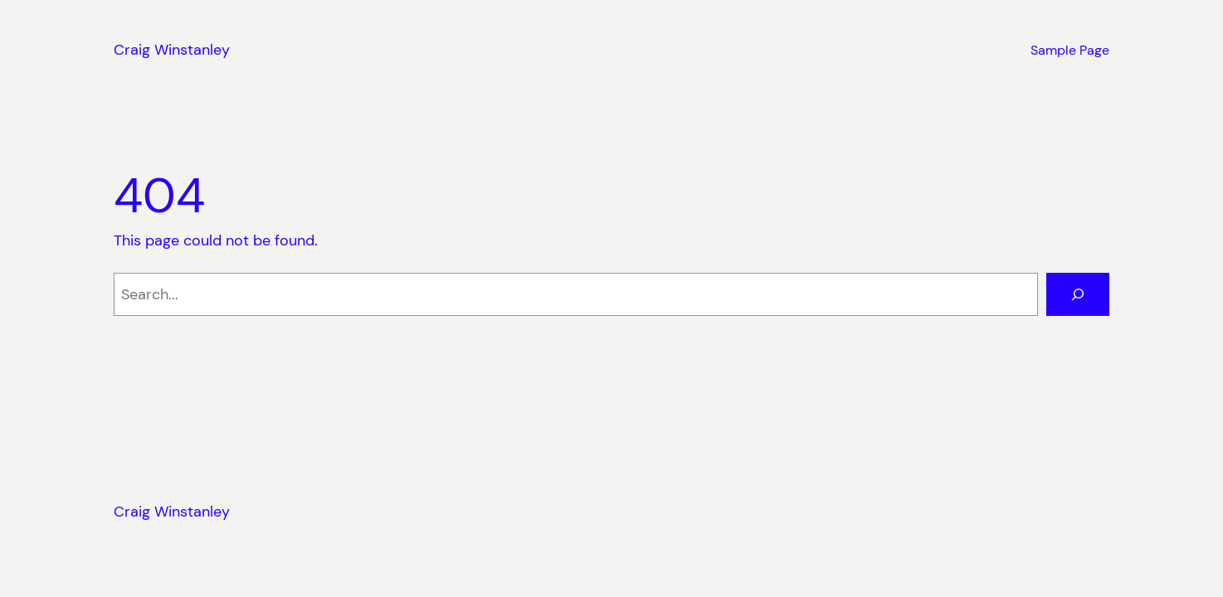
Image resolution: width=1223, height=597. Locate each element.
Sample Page (1070, 50)
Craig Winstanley (172, 50)
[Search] (1077, 294)
